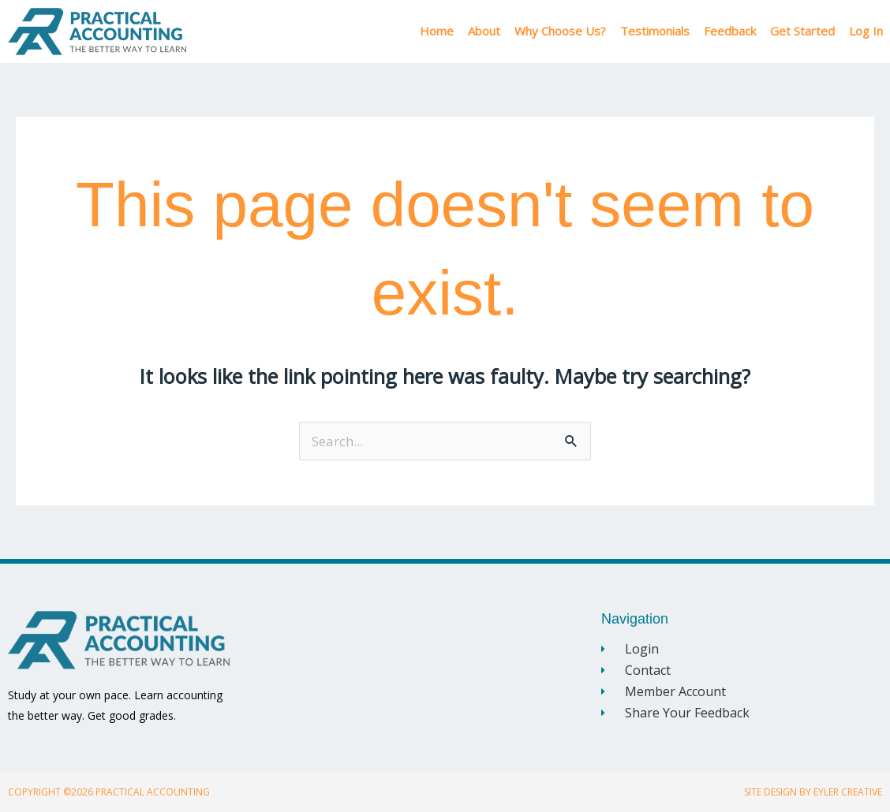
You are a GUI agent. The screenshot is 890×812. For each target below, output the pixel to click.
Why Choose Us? (560, 31)
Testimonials (655, 31)
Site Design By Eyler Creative (813, 792)
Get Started (802, 31)
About (484, 31)
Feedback (730, 31)
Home (437, 31)
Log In (866, 31)
